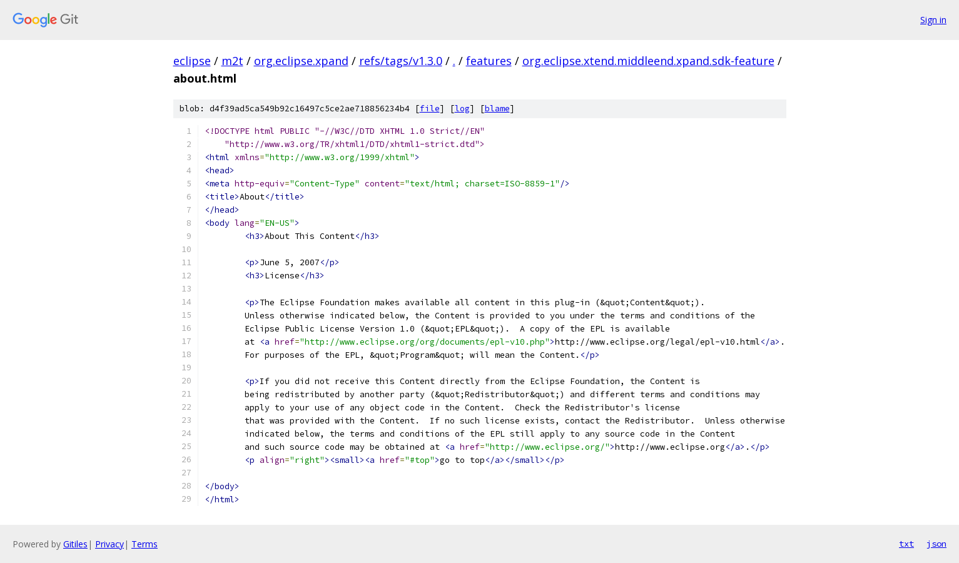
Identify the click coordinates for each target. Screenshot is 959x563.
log (462, 108)
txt (906, 543)
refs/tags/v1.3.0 (400, 60)
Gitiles (75, 544)
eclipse (192, 60)
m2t (232, 60)
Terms (144, 544)
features (489, 60)
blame (497, 108)
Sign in (933, 20)
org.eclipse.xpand (301, 60)
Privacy (109, 544)
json (936, 543)
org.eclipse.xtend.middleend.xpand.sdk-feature (648, 60)
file (430, 108)
